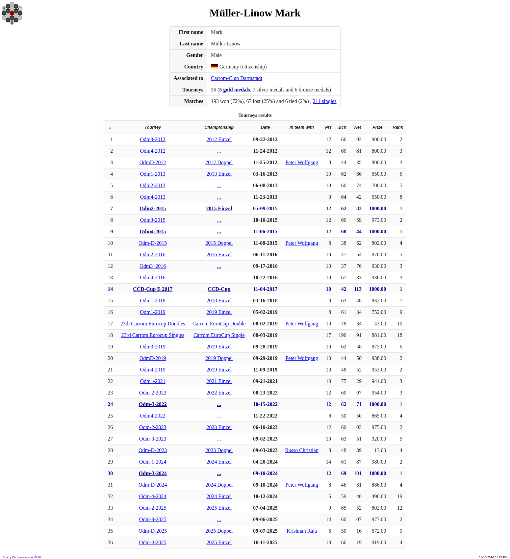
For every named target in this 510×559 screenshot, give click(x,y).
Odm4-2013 (153, 197)
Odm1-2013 (153, 174)
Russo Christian (302, 450)
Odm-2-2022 (152, 392)
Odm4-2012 (153, 151)
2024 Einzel (219, 462)
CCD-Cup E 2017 (152, 289)
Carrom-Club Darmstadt (236, 78)
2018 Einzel (219, 300)
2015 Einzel (219, 208)
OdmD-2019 (153, 358)
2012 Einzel (219, 139)
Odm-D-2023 (153, 450)
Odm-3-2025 (152, 519)
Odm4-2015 (153, 231)
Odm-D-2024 (153, 485)
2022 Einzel (219, 392)
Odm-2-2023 (152, 427)
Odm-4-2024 (152, 496)
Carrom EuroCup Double (219, 323)
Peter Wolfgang (301, 162)
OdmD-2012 (153, 162)
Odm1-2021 (153, 381)
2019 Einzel (219, 312)
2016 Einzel (219, 254)
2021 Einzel (219, 381)
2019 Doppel (219, 358)
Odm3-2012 (153, 139)
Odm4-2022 (153, 416)
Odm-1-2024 (152, 462)
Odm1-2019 (153, 312)
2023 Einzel (219, 427)
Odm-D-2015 (153, 243)
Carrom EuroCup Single (219, 335)
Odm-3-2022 (153, 404)
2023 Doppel (219, 450)
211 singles (325, 101)
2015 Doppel (219, 243)
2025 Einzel (219, 508)
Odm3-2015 (153, 220)
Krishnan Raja (302, 531)
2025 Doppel (219, 531)
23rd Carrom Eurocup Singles (152, 335)
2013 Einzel (219, 174)
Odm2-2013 (153, 185)
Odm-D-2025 (153, 531)
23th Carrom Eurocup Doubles (152, 323)
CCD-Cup (219, 289)
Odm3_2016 (153, 266)
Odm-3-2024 (153, 473)
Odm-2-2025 (152, 508)
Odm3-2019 (153, 346)
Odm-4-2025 (152, 542)
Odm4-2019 (153, 369)
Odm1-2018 (153, 300)
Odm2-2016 (153, 254)
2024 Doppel (219, 485)
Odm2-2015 (153, 208)
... (219, 151)
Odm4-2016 (153, 277)
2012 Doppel (219, 162)
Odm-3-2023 (152, 439)
